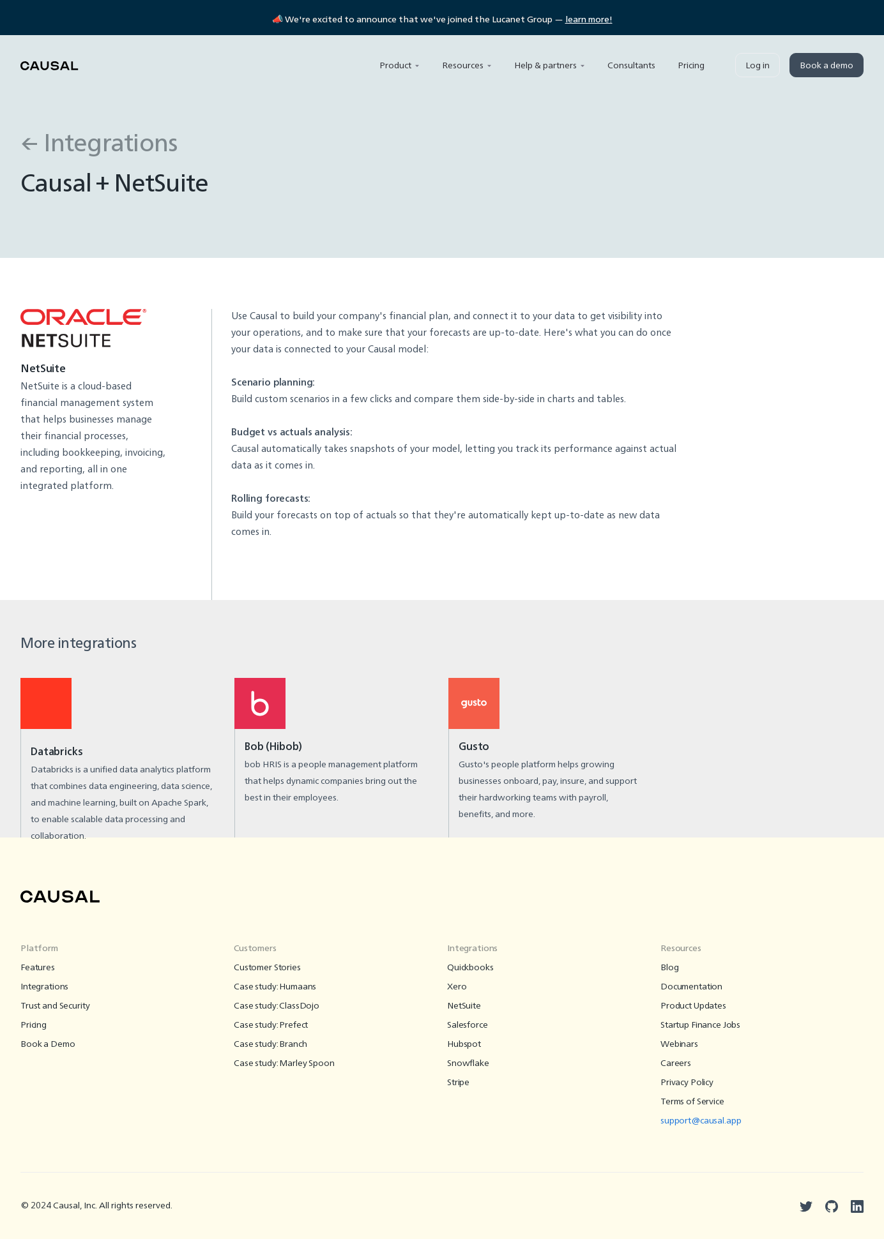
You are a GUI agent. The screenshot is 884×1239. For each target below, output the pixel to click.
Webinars (679, 1044)
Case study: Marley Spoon (284, 1063)
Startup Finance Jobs (700, 1025)
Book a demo (826, 65)
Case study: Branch (270, 1044)
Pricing (691, 65)
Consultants (631, 65)
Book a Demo (47, 1044)
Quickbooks (470, 967)
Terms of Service (692, 1101)
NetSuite (464, 1006)
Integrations (44, 986)
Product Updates (693, 1006)
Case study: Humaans (275, 986)
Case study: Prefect (271, 1025)
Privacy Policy (686, 1082)
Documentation (691, 986)
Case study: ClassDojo (276, 1006)
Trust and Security (54, 1006)
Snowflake (468, 1063)
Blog (669, 967)
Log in (757, 65)
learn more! (589, 19)
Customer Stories (267, 967)
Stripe (458, 1082)
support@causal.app (700, 1120)
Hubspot (464, 1044)
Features (37, 967)
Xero (456, 986)
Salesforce (467, 1025)
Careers (675, 1063)
